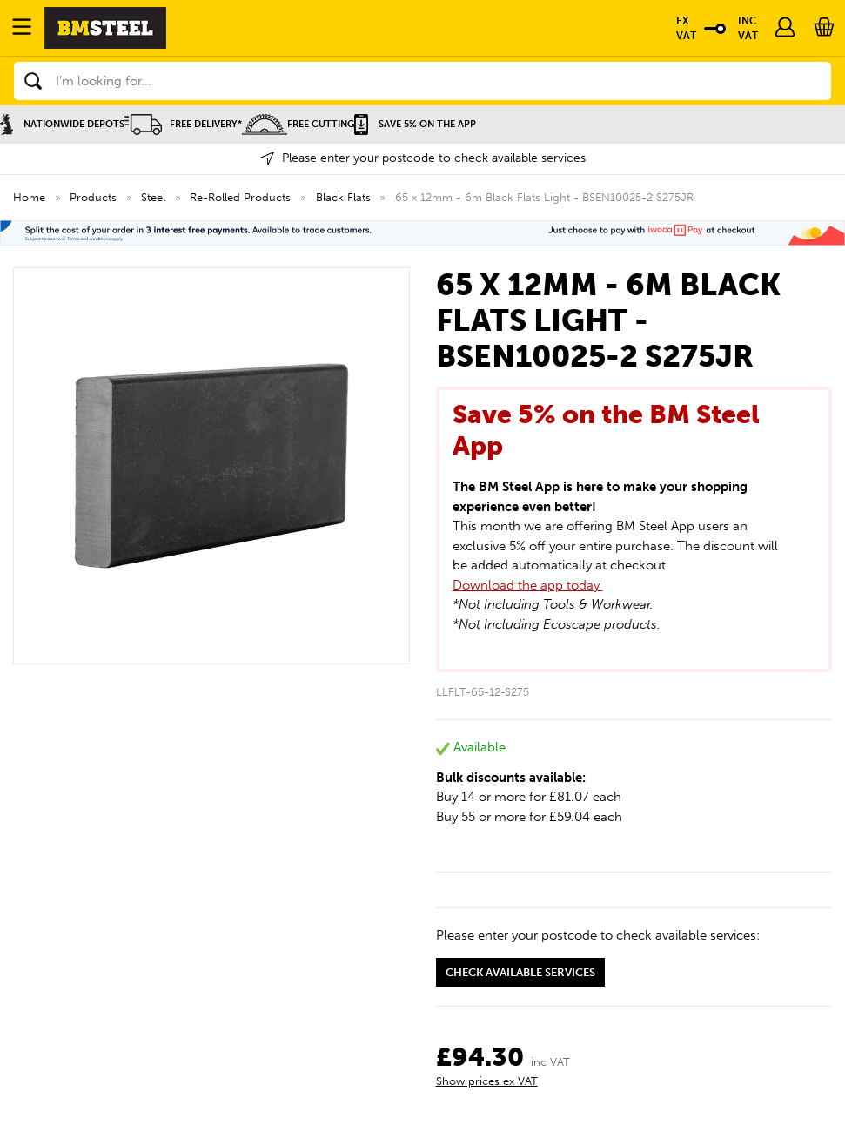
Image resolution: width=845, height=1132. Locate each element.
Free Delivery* (183, 124)
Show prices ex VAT (487, 1081)
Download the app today (528, 585)
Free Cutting (298, 124)
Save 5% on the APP (415, 124)
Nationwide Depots (62, 124)
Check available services (520, 972)
